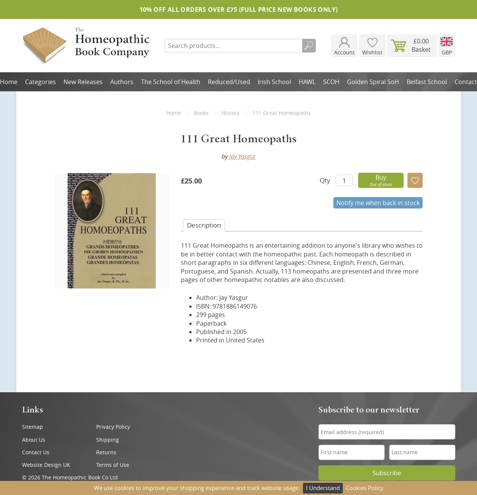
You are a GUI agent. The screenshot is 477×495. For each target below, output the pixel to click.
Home (173, 112)
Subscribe (386, 473)
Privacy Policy (113, 426)
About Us (33, 439)
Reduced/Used (229, 82)
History (230, 112)
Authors (121, 82)
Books (201, 112)
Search (309, 46)
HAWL (307, 82)
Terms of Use (112, 464)
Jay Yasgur (242, 156)
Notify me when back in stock (378, 203)
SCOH (331, 82)
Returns (106, 452)
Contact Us (35, 452)
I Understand (323, 488)
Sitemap (32, 426)
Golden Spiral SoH (373, 82)
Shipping (107, 439)
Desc (204, 225)
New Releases (83, 82)
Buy (381, 180)
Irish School (274, 82)
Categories (40, 82)
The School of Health (170, 82)
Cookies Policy (365, 488)
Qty (325, 180)
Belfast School (427, 82)
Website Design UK (46, 464)
